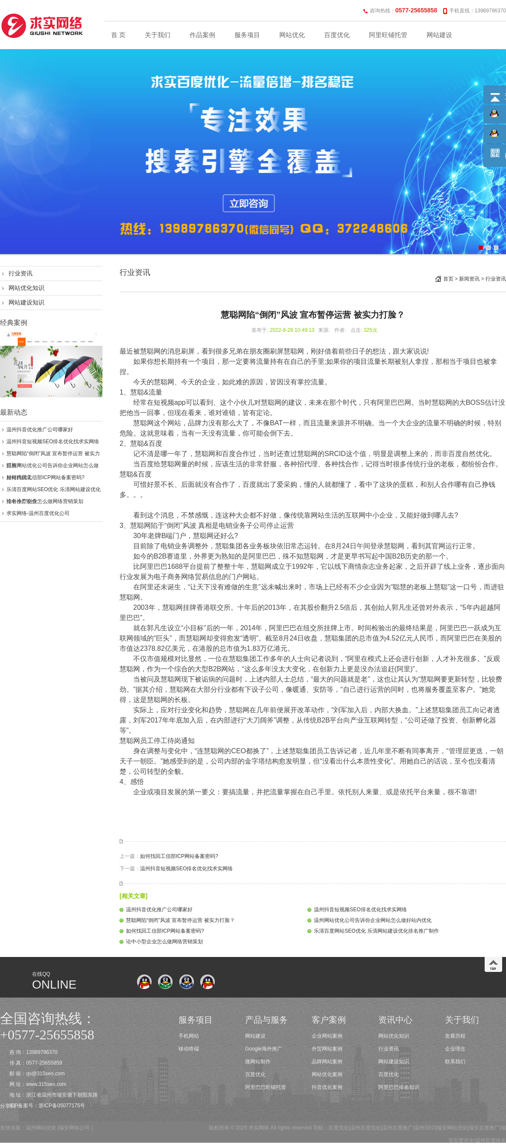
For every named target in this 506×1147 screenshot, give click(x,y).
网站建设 (439, 35)
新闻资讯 (469, 279)
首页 (448, 279)
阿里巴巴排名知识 (398, 1087)
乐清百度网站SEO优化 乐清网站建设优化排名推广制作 (376, 931)
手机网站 (188, 1036)
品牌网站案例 (327, 1062)
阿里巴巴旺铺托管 (265, 1087)
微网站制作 (258, 1062)
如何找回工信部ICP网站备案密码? (45, 477)
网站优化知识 (26, 287)
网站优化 (292, 35)
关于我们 (157, 35)
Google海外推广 (263, 1049)
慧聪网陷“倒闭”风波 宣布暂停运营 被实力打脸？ (180, 920)
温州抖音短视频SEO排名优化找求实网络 (52, 442)
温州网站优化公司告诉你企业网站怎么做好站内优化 (373, 920)
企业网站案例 (327, 1036)
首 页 (118, 35)
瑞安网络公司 (74, 1128)
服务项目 (247, 35)
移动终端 (188, 1049)
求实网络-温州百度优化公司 (38, 513)
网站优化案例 (327, 1074)
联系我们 (455, 1062)
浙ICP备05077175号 (61, 1106)
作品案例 (202, 35)
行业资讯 (20, 273)
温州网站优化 (41, 1128)
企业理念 (455, 1049)
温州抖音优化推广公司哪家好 (39, 430)
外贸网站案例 (327, 1049)
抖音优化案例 (327, 1087)
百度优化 (337, 35)
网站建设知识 (26, 302)
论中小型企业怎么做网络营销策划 (44, 501)
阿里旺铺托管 (388, 35)
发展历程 (455, 1036)
